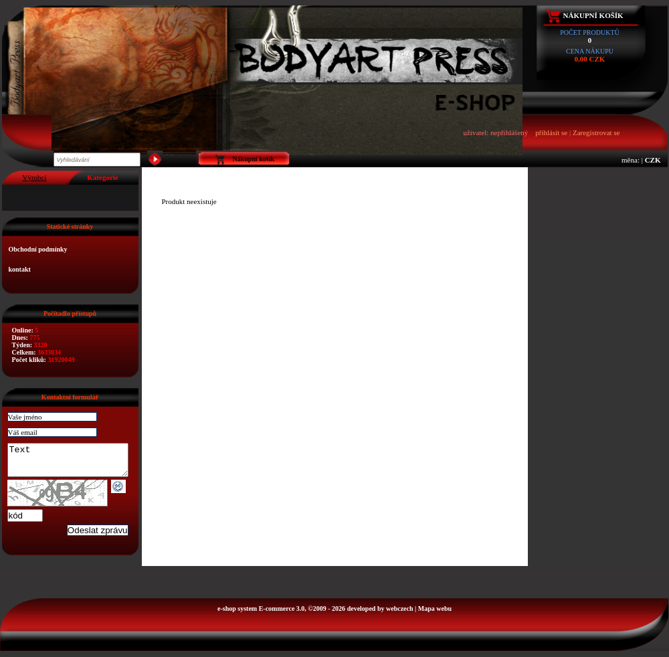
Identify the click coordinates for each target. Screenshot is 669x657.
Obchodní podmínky (38, 249)
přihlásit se (551, 132)
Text (74, 463)
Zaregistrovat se (596, 132)
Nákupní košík (593, 15)
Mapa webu (435, 614)
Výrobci (34, 177)
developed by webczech (380, 614)
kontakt (20, 269)
